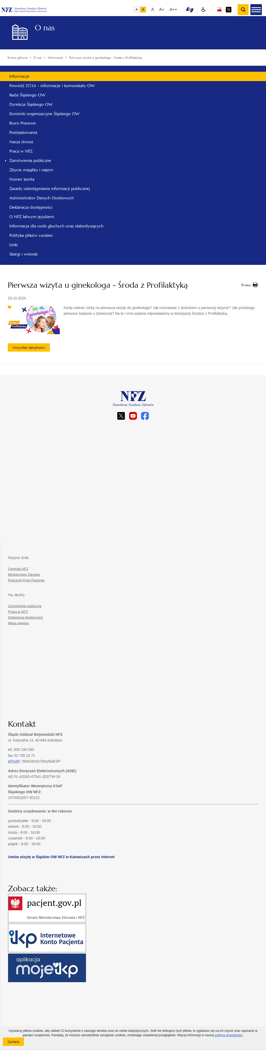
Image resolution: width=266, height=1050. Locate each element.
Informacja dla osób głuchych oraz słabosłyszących (56, 226)
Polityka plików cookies (31, 235)
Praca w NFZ (20, 151)
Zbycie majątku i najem (31, 170)
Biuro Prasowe (22, 123)
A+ (161, 9)
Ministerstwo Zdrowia (24, 574)
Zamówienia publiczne (30, 160)
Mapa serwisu (18, 623)
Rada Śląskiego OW (27, 95)
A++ (173, 9)
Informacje (19, 76)
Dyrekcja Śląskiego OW (30, 104)
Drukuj (246, 285)
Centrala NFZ (18, 569)
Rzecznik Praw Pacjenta (26, 580)
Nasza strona (21, 142)
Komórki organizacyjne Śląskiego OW (44, 113)
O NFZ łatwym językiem (31, 216)
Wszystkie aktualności (28, 347)
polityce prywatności (228, 1035)
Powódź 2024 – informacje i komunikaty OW (52, 85)
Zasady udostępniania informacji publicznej (49, 188)
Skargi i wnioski (23, 254)
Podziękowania (23, 132)
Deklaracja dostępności (30, 207)
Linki (13, 244)
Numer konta (21, 179)
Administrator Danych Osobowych (41, 198)
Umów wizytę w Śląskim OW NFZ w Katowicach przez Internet (61, 857)
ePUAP (14, 761)
